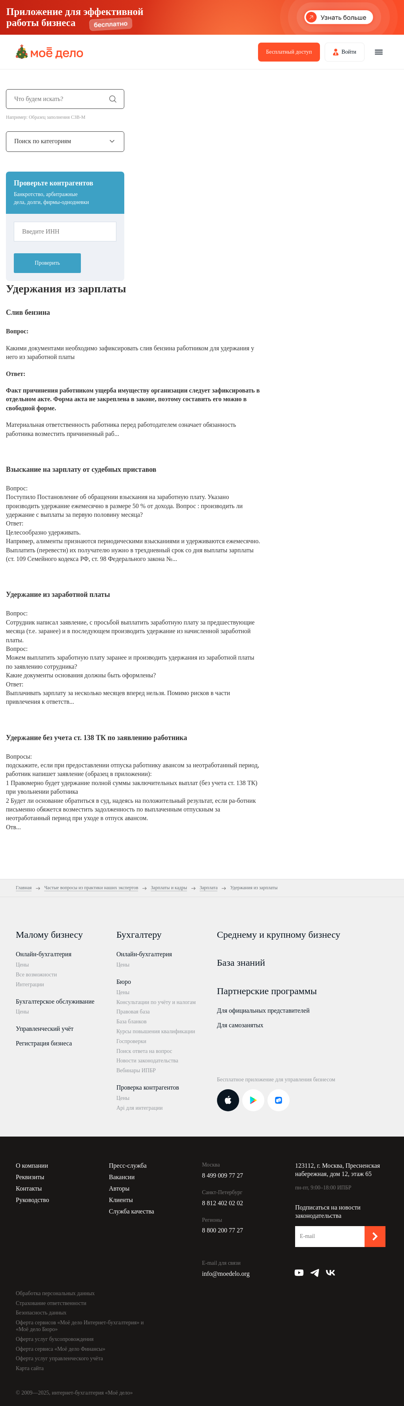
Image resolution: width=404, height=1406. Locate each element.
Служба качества (131, 1211)
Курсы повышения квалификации (155, 1031)
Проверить (47, 263)
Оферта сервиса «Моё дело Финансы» (60, 1349)
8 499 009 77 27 (222, 1175)
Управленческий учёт (44, 1028)
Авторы (119, 1188)
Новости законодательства (147, 1061)
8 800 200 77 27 (222, 1230)
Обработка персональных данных (55, 1293)
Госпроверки (131, 1041)
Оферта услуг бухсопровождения (55, 1339)
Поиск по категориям (42, 141)
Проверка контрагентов (147, 1087)
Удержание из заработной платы (58, 594)
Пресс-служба (128, 1165)
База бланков (131, 1022)
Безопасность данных (41, 1313)
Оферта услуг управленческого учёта (59, 1358)
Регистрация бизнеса (44, 1043)
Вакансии (122, 1177)
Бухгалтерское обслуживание (55, 1001)
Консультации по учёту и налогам (156, 1002)
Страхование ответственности (51, 1303)
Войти (349, 52)
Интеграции (30, 984)
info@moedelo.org (226, 1273)
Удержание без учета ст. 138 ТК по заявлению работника (96, 738)
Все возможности (36, 975)
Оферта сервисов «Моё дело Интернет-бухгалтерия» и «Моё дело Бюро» (80, 1326)
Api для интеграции (139, 1108)
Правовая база (133, 1012)
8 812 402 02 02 (222, 1203)
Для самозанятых (240, 1025)
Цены (22, 965)
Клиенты (121, 1200)
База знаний (241, 962)
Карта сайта (30, 1368)
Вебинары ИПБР (136, 1070)
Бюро (123, 981)
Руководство (32, 1200)
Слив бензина (28, 312)
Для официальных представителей (263, 1010)
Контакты (29, 1188)
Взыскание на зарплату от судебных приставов (81, 469)
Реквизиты (30, 1177)
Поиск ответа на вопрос (144, 1051)
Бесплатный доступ (289, 52)
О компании (32, 1165)
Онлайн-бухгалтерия (43, 954)
